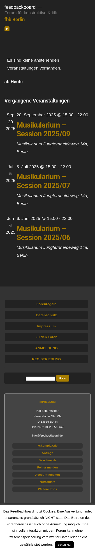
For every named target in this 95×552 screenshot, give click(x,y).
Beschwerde (47, 460)
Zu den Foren (46, 337)
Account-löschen (47, 474)
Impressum (46, 326)
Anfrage (47, 453)
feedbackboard (19, 7)
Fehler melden (47, 467)
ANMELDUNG (46, 348)
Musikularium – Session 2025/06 (43, 233)
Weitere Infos (47, 489)
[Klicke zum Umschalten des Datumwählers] (14, 82)
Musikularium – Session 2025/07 (43, 181)
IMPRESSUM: (47, 401)
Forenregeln (46, 304)
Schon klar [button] (64, 544)
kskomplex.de (47, 445)
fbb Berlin (14, 19)
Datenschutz (46, 315)
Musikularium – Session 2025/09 (43, 129)
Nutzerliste (47, 482)
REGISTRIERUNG (46, 359)
